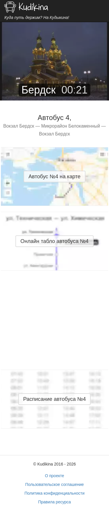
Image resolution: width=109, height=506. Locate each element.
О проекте (54, 475)
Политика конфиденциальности (54, 493)
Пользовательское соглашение (54, 484)
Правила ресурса (54, 502)
